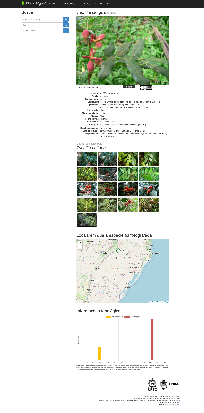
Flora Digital (33, 3)
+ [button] (80, 243)
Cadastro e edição (70, 3)
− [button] (80, 247)
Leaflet (152, 302)
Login (111, 3)
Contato (98, 3)
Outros (86, 3)
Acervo (53, 3)
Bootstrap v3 (175, 404)
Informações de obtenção (90, 87)
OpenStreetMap (162, 302)
